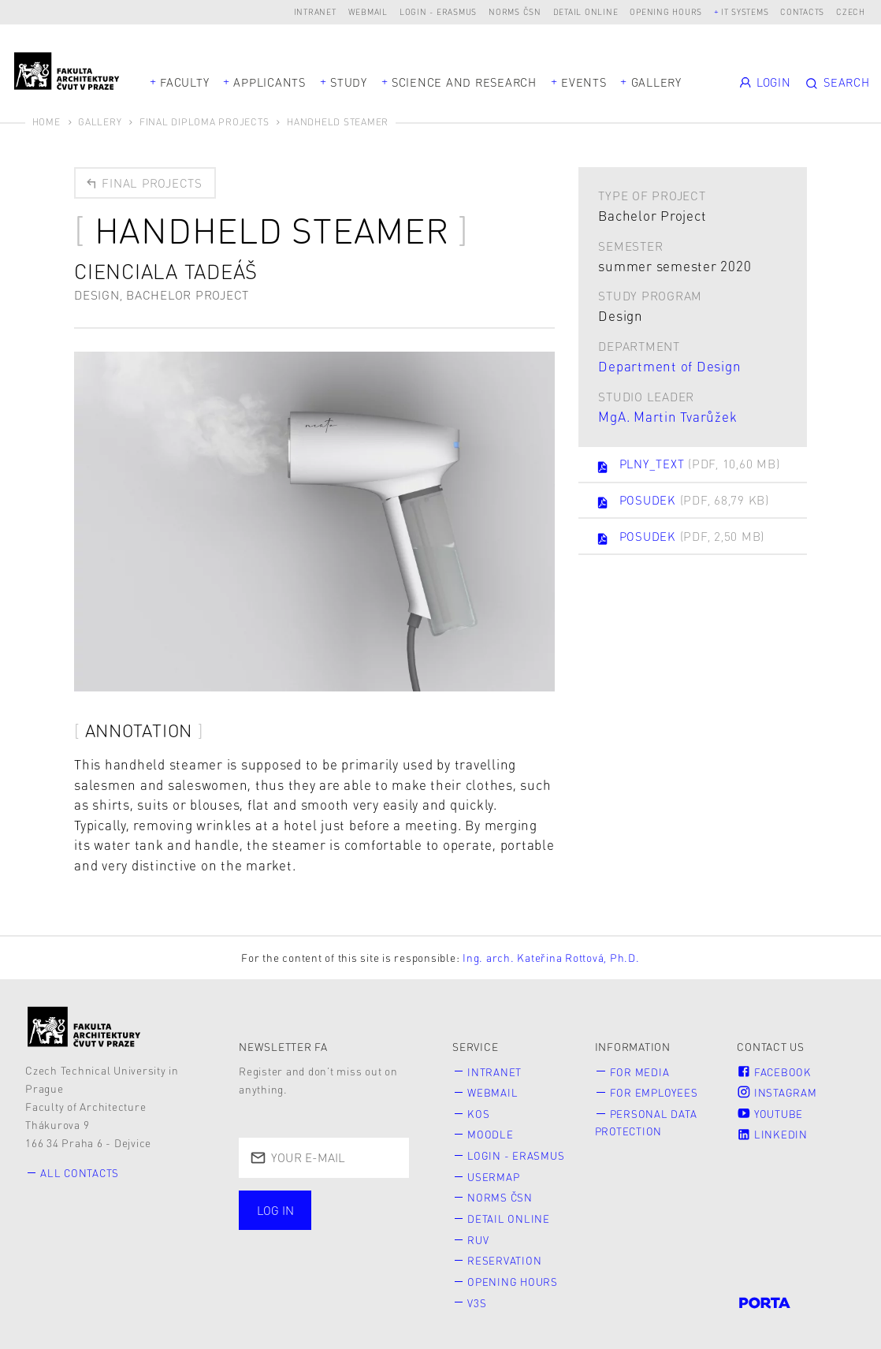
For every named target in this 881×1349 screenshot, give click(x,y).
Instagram (777, 1093)
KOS (479, 1113)
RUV (478, 1238)
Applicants (269, 82)
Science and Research (464, 82)
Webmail (368, 11)
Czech (850, 11)
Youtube (770, 1113)
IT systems (745, 11)
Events (584, 82)
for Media (640, 1072)
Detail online (586, 11)
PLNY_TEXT (690, 465)
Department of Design (669, 366)
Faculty (184, 82)
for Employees (655, 1093)
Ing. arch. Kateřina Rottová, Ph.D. (551, 958)
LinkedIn (772, 1134)
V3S (477, 1300)
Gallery (656, 82)
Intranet (315, 11)
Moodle (491, 1134)
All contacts (81, 1173)
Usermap (494, 1176)
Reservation (505, 1259)
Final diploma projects (204, 122)
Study (348, 82)
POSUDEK (684, 502)
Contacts (802, 11)
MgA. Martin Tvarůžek (667, 416)
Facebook (774, 1072)
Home (46, 122)
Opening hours (666, 11)
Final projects (143, 183)
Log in (275, 1211)
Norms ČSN (515, 11)
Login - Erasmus (438, 11)
